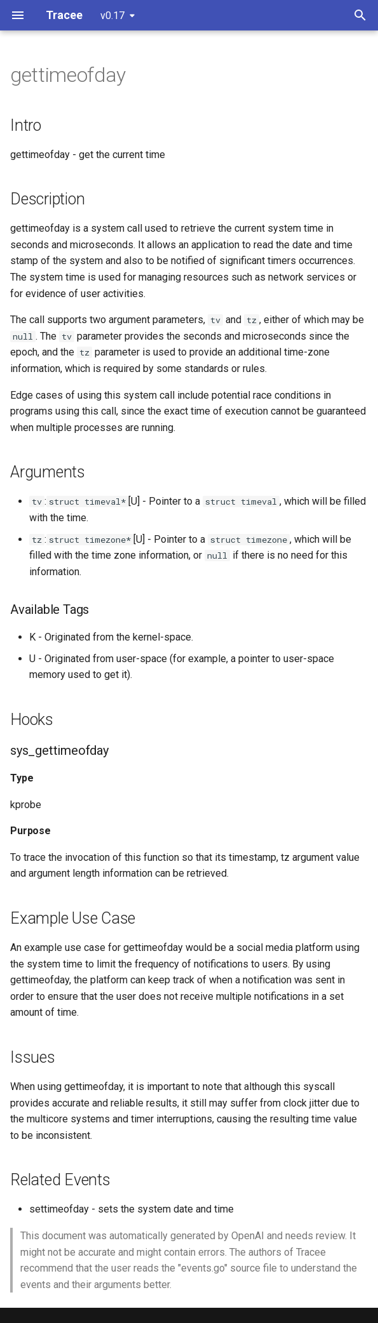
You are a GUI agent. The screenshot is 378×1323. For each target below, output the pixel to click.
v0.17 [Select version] (112, 16)
